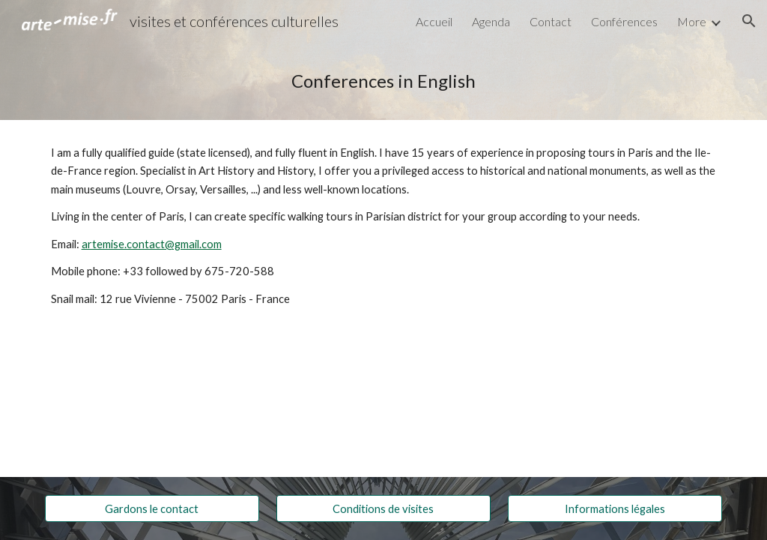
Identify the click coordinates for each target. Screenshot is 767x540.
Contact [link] (551, 21)
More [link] (691, 21)
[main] (384, 81)
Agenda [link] (491, 21)
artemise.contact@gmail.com (152, 244)
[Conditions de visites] (383, 508)
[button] (749, 21)
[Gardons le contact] (152, 508)
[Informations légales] (615, 508)
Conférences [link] (624, 21)
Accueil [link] (434, 21)
